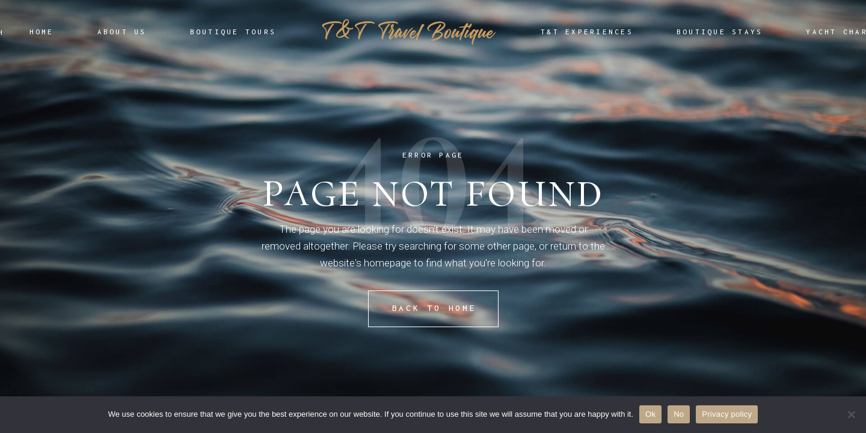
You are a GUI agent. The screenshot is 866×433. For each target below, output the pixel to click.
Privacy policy (727, 414)
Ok (650, 414)
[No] (851, 414)
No (679, 414)
